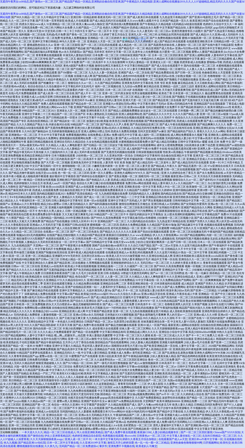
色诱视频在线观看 (112, 435)
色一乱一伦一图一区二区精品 (152, 442)
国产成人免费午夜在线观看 (120, 432)
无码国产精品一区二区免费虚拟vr (78, 446)
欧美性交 (225, 442)
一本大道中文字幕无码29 (106, 439)
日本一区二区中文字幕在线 (63, 442)
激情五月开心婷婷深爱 (120, 442)
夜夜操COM (144, 432)
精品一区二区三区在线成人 (60, 432)
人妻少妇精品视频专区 (165, 432)
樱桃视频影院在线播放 (30, 446)
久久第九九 (51, 446)
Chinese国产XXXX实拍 (226, 432)
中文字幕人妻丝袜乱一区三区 (184, 435)
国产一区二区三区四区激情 (196, 432)
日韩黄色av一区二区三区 (151, 435)
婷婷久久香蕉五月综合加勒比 (139, 439)
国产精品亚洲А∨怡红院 (32, 442)
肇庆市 (103, 446)
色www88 (130, 435)
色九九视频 (10, 442)
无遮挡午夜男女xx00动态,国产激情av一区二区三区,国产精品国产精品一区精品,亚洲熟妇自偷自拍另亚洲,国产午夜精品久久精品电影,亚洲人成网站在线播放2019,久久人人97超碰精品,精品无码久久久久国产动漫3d (122, 1)
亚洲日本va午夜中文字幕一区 (206, 439)
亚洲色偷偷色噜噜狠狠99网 (186, 442)
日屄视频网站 (211, 442)
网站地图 (5, 17)
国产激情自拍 (35, 435)
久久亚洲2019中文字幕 (93, 442)
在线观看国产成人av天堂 (173, 439)
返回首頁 (140, 39)
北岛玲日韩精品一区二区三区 (219, 435)
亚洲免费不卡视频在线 (121, 446)
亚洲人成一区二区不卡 (78, 439)
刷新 (125, 39)
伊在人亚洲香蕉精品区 (57, 435)
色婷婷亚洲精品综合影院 (86, 435)
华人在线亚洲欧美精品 (90, 432)
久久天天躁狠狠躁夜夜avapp (46, 439)
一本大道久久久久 (32, 432)
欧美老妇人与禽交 (146, 446)
